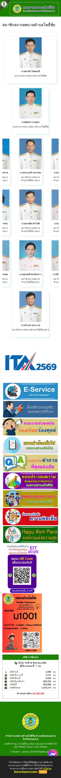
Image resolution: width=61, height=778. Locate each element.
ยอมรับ (43, 772)
